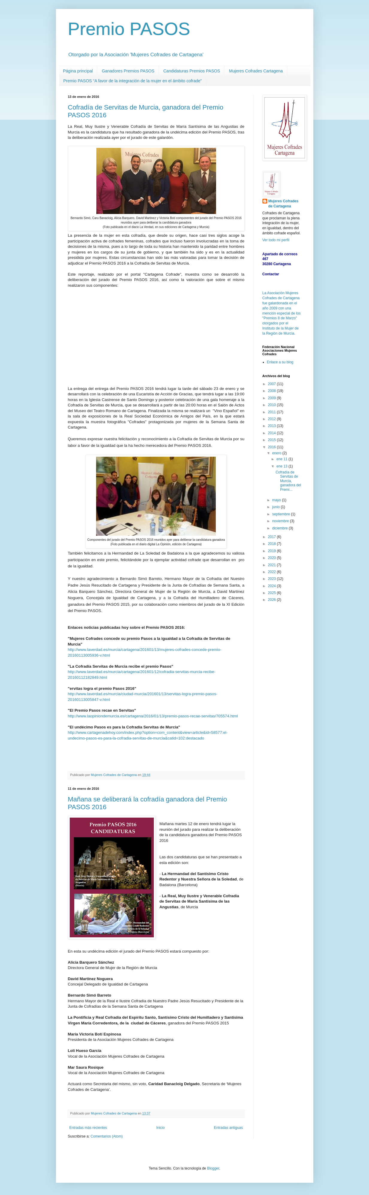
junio (276, 507)
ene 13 (282, 466)
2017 (272, 537)
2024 (272, 586)
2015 (272, 440)
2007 (272, 384)
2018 (272, 544)
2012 (272, 419)
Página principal (78, 71)
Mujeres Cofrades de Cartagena (283, 203)
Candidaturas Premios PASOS (191, 71)
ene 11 (282, 459)
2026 (272, 600)
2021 (272, 565)
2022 (272, 572)
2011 (272, 412)
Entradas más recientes (88, 1128)
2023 (272, 579)
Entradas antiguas (228, 1128)
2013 (272, 426)
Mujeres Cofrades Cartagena (256, 71)
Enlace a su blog (280, 362)
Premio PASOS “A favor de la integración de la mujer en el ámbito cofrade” (132, 80)
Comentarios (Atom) (107, 1136)
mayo (277, 500)
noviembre (281, 521)
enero (277, 453)
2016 (272, 447)
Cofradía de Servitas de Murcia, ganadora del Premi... (288, 481)
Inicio (160, 1128)
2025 (272, 593)
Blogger (213, 1168)
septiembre (281, 514)
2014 (272, 433)
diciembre (280, 528)
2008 (272, 391)
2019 (272, 551)
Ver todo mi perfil (275, 240)
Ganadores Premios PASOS (128, 71)
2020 (272, 558)
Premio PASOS (129, 29)
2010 (272, 405)
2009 (272, 398)
